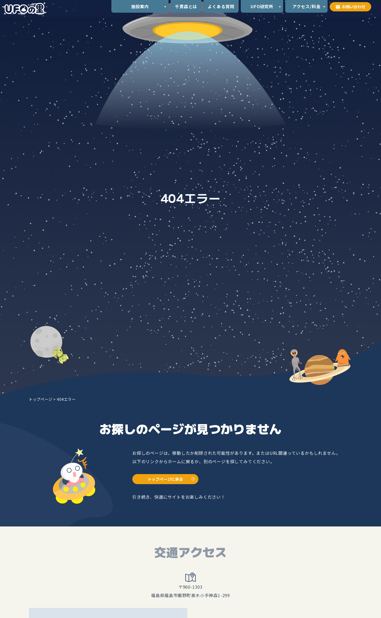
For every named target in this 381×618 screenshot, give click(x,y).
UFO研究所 (262, 6)
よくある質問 (221, 6)
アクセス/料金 (306, 6)
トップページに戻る (165, 479)
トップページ (40, 399)
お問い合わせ (350, 6)
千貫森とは (186, 6)
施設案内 (140, 6)
